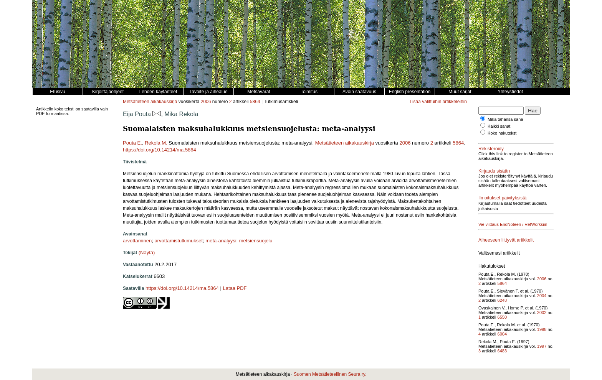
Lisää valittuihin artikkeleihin (438, 101)
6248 (502, 300)
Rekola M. (156, 143)
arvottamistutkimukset (178, 240)
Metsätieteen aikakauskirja (150, 101)
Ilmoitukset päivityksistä (502, 198)
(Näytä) (147, 252)
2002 (541, 312)
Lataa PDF (234, 288)
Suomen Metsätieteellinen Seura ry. (330, 374)
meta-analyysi (220, 240)
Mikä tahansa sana (505, 119)
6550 (502, 317)
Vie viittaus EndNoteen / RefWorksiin (512, 224)
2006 (206, 101)
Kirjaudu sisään (494, 171)
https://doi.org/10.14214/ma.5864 (159, 150)
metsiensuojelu (256, 240)
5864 (255, 101)
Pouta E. (132, 143)
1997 (541, 346)
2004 (541, 295)
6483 (502, 351)
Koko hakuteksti (503, 133)
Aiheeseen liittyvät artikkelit (506, 240)
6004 (502, 334)
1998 (541, 329)
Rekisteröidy (491, 148)
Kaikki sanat (499, 126)
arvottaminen (137, 240)
